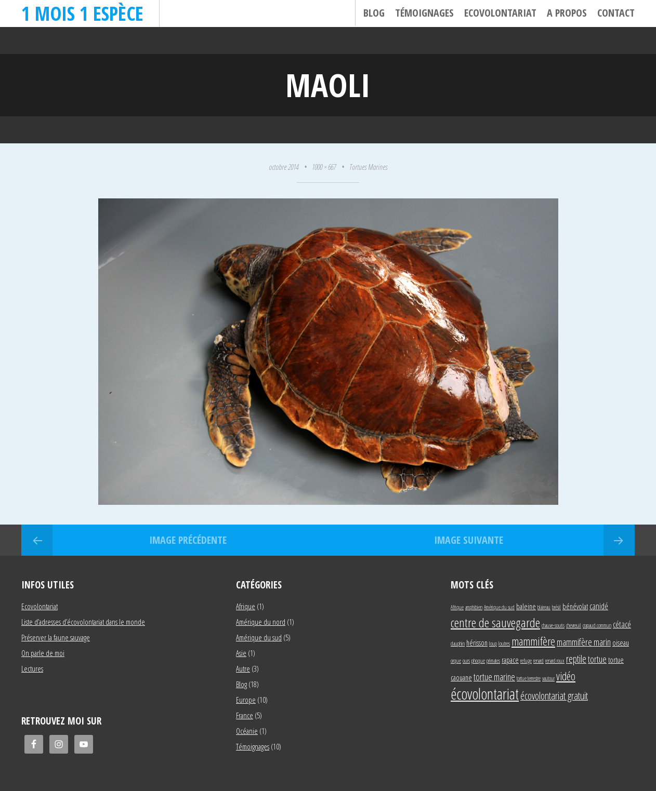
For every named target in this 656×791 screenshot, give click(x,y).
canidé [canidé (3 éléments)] (598, 606)
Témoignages (424, 13)
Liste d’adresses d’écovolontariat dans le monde (83, 621)
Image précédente (188, 540)
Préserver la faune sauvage (55, 637)
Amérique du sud (259, 637)
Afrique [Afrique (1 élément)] (457, 607)
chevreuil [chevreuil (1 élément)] (573, 625)
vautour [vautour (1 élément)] (548, 678)
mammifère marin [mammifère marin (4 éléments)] (584, 641)
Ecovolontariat (500, 13)
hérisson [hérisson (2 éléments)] (477, 643)
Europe (246, 699)
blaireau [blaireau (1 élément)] (543, 607)
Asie (241, 653)
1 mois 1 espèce (82, 13)
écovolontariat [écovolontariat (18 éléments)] (485, 693)
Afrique (245, 606)
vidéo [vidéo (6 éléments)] (565, 675)
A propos (567, 13)
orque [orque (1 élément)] (456, 660)
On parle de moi (42, 653)
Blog (374, 13)
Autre (243, 668)
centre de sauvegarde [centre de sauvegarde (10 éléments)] (495, 622)
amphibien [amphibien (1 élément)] (473, 607)
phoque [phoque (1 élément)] (478, 660)
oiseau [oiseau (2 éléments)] (620, 643)
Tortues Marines (368, 167)
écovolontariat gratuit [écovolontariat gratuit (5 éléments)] (554, 696)
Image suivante (468, 540)
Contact (616, 13)
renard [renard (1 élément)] (538, 660)
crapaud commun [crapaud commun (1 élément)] (597, 625)
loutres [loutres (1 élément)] (504, 643)
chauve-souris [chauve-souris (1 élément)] (553, 625)
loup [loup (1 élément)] (493, 643)
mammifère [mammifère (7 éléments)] (533, 641)
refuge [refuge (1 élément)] (526, 660)
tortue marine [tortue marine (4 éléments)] (494, 676)
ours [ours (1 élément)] (466, 660)
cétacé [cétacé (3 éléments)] (622, 624)
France (244, 715)
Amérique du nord (260, 621)
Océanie (247, 731)
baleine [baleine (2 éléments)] (526, 606)
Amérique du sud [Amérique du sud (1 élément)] (499, 607)
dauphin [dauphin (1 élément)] (458, 643)
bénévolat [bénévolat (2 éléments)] (575, 606)
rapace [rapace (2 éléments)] (510, 660)
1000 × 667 (324, 167)
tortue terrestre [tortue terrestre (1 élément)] (529, 678)
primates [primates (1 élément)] (493, 660)
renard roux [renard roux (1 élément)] (555, 660)
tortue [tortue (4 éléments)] (597, 658)
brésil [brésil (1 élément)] (556, 607)
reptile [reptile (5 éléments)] (576, 659)
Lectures (32, 668)
